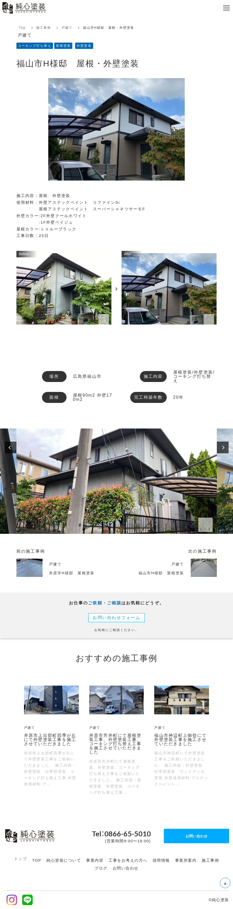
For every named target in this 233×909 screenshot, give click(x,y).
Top (22, 28)
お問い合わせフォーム (116, 617)
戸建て (67, 28)
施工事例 (43, 28)
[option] (116, 481)
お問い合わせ (196, 835)
